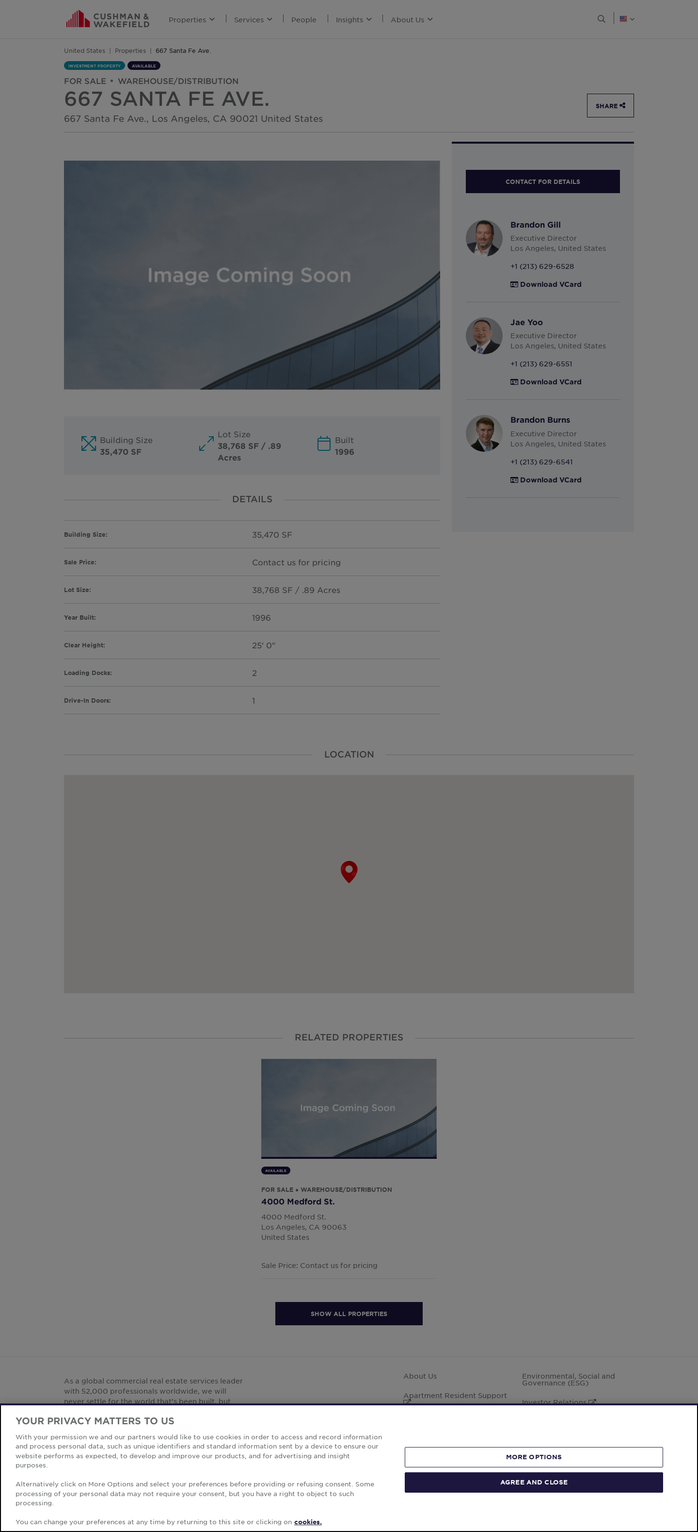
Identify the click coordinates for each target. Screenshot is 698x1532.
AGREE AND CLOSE (534, 1482)
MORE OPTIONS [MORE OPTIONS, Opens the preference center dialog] (534, 1457)
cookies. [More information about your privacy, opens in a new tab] (308, 1522)
